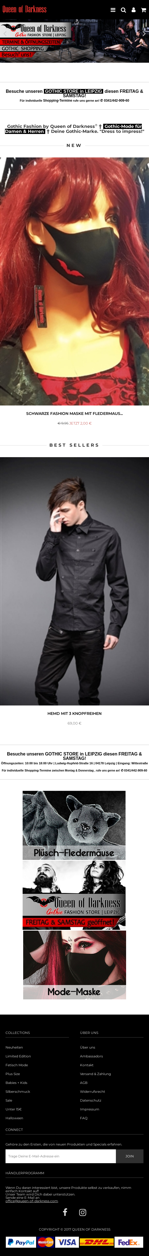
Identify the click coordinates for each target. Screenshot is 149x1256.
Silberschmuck (18, 1091)
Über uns (87, 1047)
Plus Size (13, 1074)
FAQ (83, 1118)
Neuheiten (14, 1047)
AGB (83, 1082)
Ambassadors (91, 1056)
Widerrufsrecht (92, 1091)
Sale (9, 1100)
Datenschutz (90, 1100)
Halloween (14, 1118)
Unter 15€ (14, 1109)
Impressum (89, 1109)
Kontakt (87, 1065)
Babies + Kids (16, 1082)
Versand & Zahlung (95, 1074)
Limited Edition (18, 1056)
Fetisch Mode (17, 1065)
